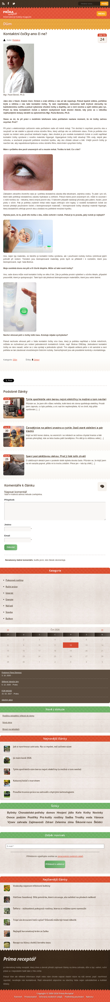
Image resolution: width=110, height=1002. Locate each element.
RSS (3, 3)
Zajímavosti (36, 822)
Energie (9, 599)
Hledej (104, 4)
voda (89, 817)
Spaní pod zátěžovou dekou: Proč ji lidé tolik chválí (56, 456)
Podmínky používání (74, 996)
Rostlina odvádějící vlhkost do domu (18, 716)
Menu (101, 13)
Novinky (98, 812)
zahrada (22, 822)
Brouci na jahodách (10, 729)
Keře (79, 812)
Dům (15, 360)
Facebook (8, 3)
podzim (21, 817)
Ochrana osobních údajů (50, 996)
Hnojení (62, 812)
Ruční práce (12, 586)
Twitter (14, 3)
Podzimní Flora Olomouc (12, 672)
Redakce (16, 40)
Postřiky (33, 817)
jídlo (71, 812)
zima (71, 822)
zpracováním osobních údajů (70, 856)
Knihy (87, 812)
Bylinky (12, 812)
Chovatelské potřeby (31, 812)
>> (102, 630)
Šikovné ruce (83, 822)
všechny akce (7, 700)
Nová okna (7, 722)
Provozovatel (30, 996)
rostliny (58, 817)
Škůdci (98, 822)
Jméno (7, 524)
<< (8, 630)
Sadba (69, 817)
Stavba (9, 612)
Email (7, 535)
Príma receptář (10, 12)
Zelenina (60, 822)
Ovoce (11, 817)
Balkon (9, 618)
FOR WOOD (7, 691)
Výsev (11, 822)
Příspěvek (9, 500)
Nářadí (9, 605)
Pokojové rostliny (14, 580)
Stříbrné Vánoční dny (10, 682)
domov (50, 812)
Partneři (18, 996)
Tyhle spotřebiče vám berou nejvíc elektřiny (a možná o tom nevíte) (66, 399)
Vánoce (99, 817)
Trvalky (79, 817)
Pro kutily (46, 817)
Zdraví (36, 360)
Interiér (9, 593)
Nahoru (89, 996)
